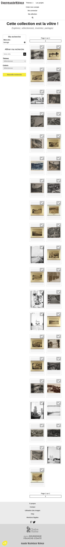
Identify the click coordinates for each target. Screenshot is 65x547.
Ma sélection (32, 14)
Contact (32, 507)
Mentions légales (32, 517)
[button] (4, 543)
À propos (32, 503)
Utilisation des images (32, 510)
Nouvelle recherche (14, 75)
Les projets (39, 3)
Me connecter (32, 10)
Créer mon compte (32, 7)
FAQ (32, 514)
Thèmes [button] (30, 3)
